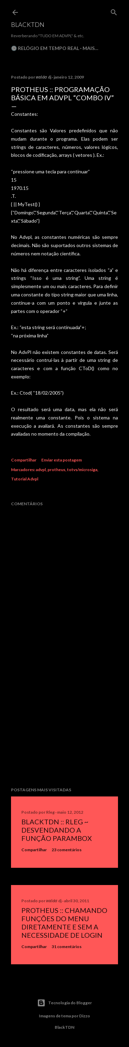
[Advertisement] (64, 727)
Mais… (90, 48)
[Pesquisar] (114, 11)
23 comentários (67, 849)
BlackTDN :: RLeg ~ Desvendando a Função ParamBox (56, 829)
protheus (56, 469)
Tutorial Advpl (24, 478)
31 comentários (67, 946)
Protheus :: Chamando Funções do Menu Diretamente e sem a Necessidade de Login (64, 922)
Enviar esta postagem (61, 459)
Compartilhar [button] (23, 459)
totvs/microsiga (82, 469)
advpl (41, 469)
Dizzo (84, 1015)
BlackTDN (27, 24)
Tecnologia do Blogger (64, 1003)
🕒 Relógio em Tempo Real (45, 48)
